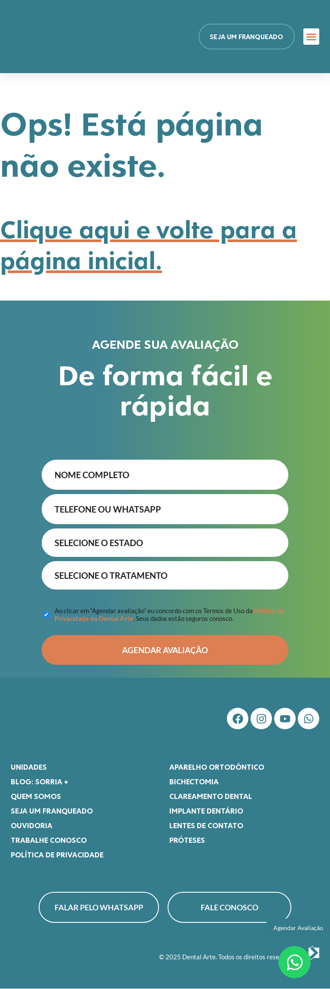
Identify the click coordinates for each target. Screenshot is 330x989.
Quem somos (36, 796)
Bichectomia (194, 781)
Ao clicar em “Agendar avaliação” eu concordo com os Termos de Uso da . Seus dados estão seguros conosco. (169, 614)
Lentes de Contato (206, 825)
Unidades (29, 767)
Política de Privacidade (57, 855)
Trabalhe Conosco (49, 840)
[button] (311, 36)
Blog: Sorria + (39, 781)
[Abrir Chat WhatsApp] (294, 962)
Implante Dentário (206, 811)
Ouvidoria (31, 825)
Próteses (187, 840)
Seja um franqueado (52, 811)
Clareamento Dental (210, 796)
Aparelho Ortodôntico (216, 767)
